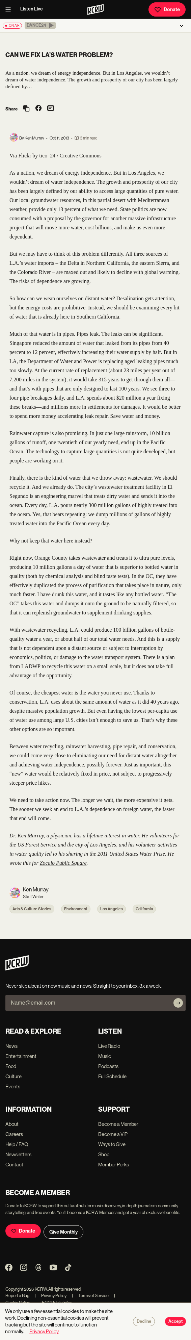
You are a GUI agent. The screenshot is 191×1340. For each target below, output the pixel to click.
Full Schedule (112, 1076)
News (11, 1046)
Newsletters (18, 1154)
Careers (14, 1134)
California (144, 909)
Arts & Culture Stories (31, 909)
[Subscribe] (178, 1003)
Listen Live (31, 9)
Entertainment (20, 1056)
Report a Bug (17, 1295)
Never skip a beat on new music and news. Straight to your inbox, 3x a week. (83, 986)
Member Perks (113, 1164)
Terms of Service (90, 1295)
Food (10, 1066)
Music (104, 1056)
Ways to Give (112, 1144)
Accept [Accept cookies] (175, 1321)
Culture (13, 1076)
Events (12, 1086)
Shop (103, 1154)
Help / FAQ (16, 1144)
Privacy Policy (50, 1295)
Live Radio (109, 1046)
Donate (167, 9)
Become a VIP (113, 1134)
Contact (14, 1164)
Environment (75, 909)
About (12, 1124)
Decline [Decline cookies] (144, 1321)
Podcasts (108, 1066)
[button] (40, 25)
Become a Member (118, 1124)
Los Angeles (111, 909)
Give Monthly (63, 1232)
